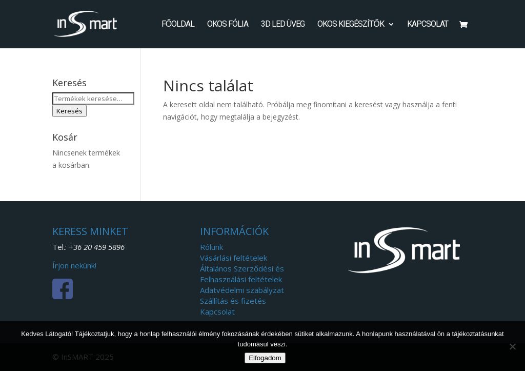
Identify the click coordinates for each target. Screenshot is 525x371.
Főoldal (177, 25)
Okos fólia (227, 25)
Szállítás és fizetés (233, 301)
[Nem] (512, 346)
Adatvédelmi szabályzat (242, 290)
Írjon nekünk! (74, 265)
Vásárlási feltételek (233, 257)
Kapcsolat (427, 25)
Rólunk (211, 247)
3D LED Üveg (283, 25)
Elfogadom (265, 358)
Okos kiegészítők (350, 25)
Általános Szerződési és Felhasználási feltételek (242, 273)
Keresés (69, 110)
